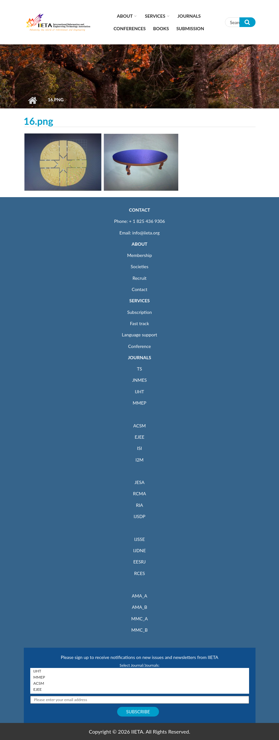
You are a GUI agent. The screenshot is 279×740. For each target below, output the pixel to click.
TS (139, 368)
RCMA (139, 493)
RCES (139, 573)
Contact (139, 289)
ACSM (139, 425)
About (125, 16)
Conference (139, 346)
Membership (139, 255)
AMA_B (139, 607)
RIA (139, 505)
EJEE (139, 437)
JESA (139, 482)
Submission (190, 28)
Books (161, 28)
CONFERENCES (130, 28)
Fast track (139, 323)
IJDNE (139, 550)
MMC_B (139, 630)
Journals (189, 16)
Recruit (140, 278)
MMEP (139, 403)
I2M (139, 459)
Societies (139, 266)
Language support (139, 334)
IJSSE (139, 539)
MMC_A (139, 618)
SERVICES (139, 300)
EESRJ (139, 561)
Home (33, 100)
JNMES (139, 380)
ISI (139, 448)
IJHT (139, 391)
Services (155, 16)
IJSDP (139, 516)
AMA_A (139, 595)
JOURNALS (139, 357)
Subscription (139, 312)
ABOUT (139, 244)
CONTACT (139, 210)
